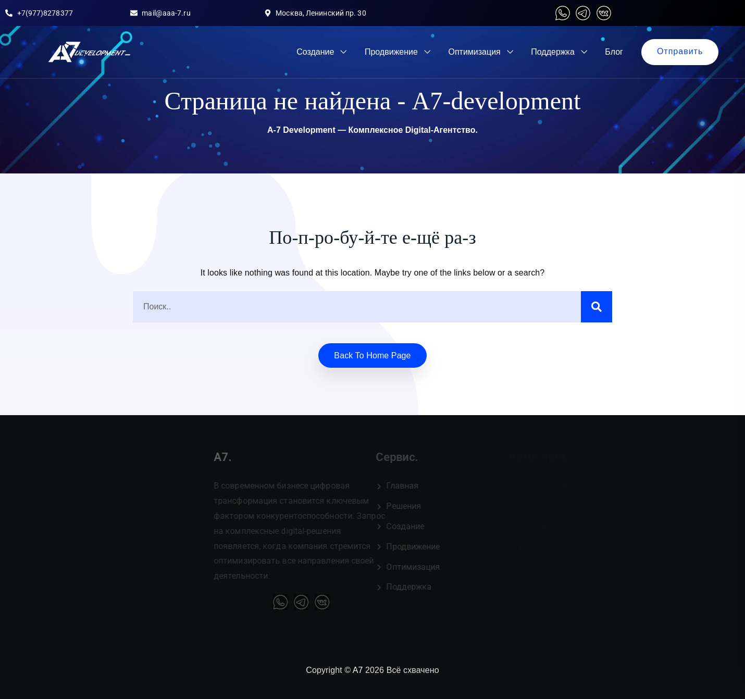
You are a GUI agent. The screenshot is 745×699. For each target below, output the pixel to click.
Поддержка (552, 51)
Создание (315, 51)
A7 (358, 670)
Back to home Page (372, 355)
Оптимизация (474, 51)
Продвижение (391, 51)
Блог (614, 51)
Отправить (680, 51)
